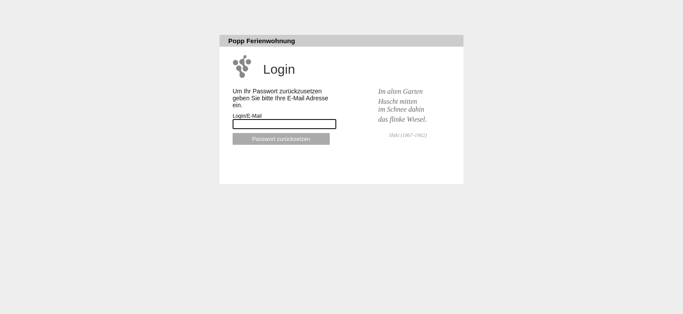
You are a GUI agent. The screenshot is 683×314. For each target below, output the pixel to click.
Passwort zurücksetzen (281, 139)
